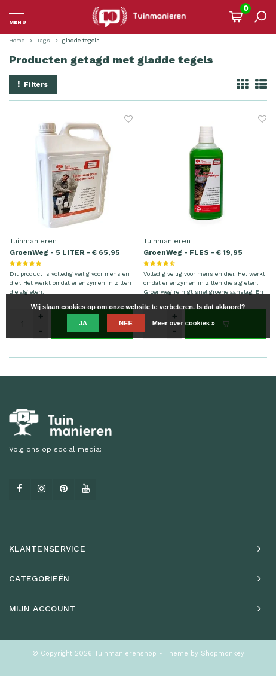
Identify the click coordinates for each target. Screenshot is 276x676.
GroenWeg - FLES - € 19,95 (193, 252)
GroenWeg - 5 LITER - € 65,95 (65, 252)
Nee (126, 323)
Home (16, 40)
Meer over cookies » (183, 323)
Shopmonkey (222, 653)
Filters (33, 84)
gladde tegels (81, 40)
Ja (83, 323)
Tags (43, 40)
